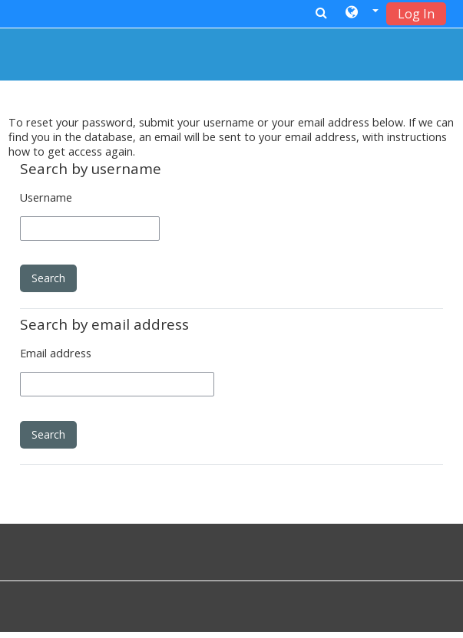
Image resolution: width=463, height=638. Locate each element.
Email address (55, 353)
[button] (362, 13)
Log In (416, 13)
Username (46, 197)
